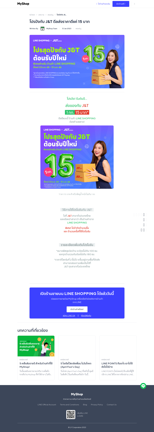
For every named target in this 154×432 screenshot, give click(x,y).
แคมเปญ (78, 29)
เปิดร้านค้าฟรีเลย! (77, 309)
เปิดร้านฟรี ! (120, 4)
